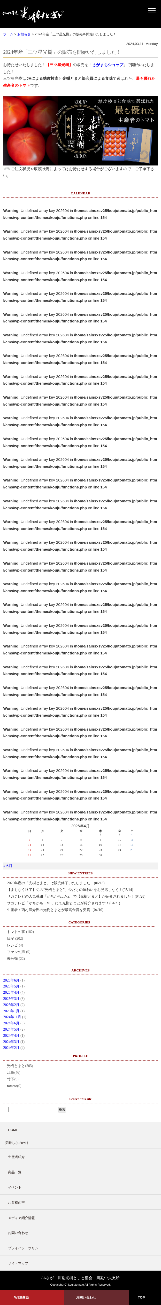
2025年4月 (11, 992)
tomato (12, 1086)
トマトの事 (16, 932)
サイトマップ (18, 1263)
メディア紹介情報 (21, 1218)
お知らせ (24, 34)
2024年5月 (11, 1029)
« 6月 (7, 866)
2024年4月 (11, 1036)
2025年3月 (11, 999)
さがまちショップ (107, 65)
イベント (14, 1187)
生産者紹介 (16, 1157)
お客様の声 (16, 1203)
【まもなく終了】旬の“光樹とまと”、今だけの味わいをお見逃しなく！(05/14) (70, 890)
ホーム (8, 34)
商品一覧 (14, 1172)
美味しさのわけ (17, 1143)
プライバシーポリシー (25, 1248)
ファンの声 (16, 952)
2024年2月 (11, 1048)
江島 (10, 1072)
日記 (10, 938)
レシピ (12, 945)
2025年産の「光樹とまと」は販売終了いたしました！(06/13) (55, 883)
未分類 (12, 959)
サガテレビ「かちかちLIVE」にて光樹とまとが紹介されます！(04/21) (63, 903)
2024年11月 (12, 1017)
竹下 (10, 1079)
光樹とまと (16, 1066)
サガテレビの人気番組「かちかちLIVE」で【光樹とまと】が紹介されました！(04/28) (76, 896)
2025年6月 (11, 980)
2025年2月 (11, 1005)
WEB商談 (21, 1297)
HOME (13, 1130)
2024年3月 (11, 1042)
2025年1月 (11, 1011)
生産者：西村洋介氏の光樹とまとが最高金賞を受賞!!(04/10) (55, 910)
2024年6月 (11, 1023)
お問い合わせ (18, 1233)
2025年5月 (11, 986)
